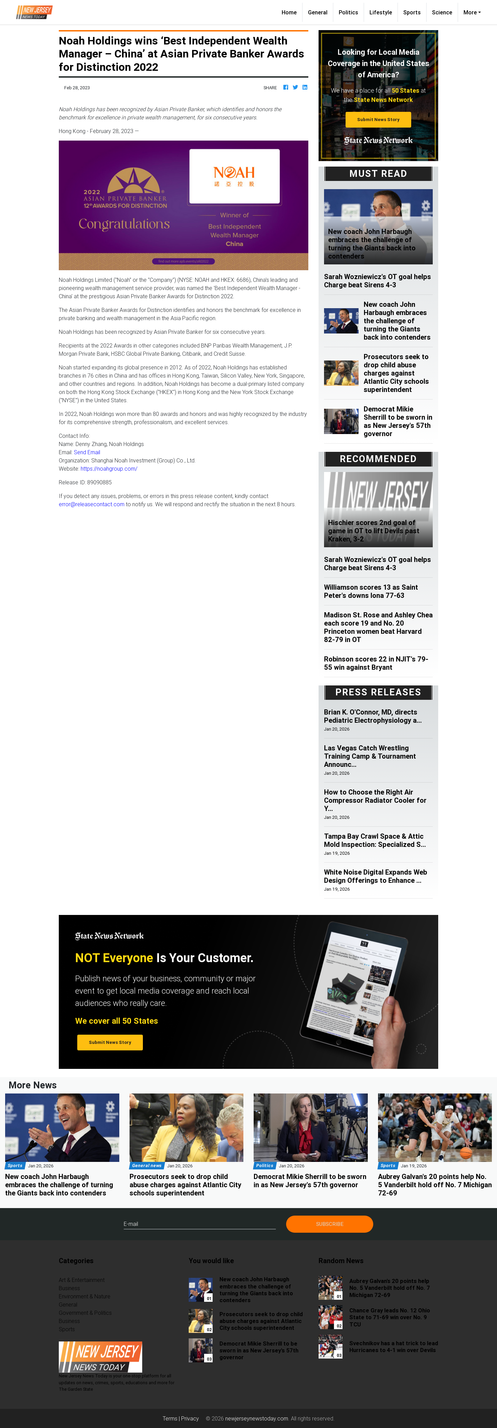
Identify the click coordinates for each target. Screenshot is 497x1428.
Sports (412, 12)
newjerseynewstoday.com (256, 1418)
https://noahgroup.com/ (109, 468)
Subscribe (330, 1224)
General (317, 12)
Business (69, 1288)
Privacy (190, 1418)
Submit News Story (378, 119)
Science (442, 12)
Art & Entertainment (82, 1279)
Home (292, 12)
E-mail (131, 1223)
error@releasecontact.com (91, 504)
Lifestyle (381, 12)
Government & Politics (85, 1312)
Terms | (172, 1418)
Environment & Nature (84, 1296)
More (470, 12)
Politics (348, 12)
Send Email (87, 452)
